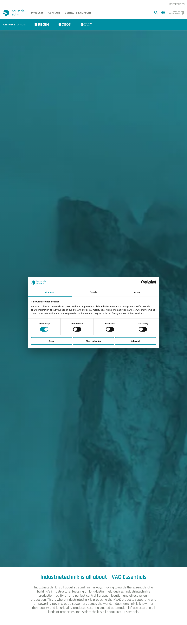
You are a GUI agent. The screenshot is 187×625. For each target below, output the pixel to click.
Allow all (135, 341)
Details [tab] (93, 292)
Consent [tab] (49, 292)
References (177, 4)
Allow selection (93, 341)
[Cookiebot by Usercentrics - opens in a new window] (143, 282)
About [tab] (137, 292)
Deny (51, 341)
